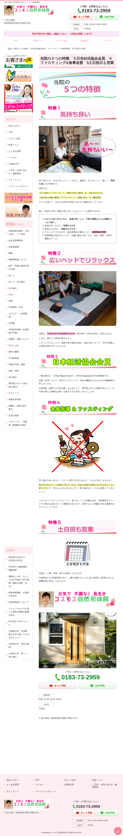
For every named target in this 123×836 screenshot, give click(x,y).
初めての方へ (15, 126)
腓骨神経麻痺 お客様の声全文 (19, 594)
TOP (16, 41)
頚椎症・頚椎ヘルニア (19, 339)
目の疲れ (13, 288)
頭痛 (11, 301)
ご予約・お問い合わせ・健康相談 (18, 172)
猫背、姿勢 (14, 371)
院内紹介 (84, 41)
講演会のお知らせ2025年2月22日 (17, 559)
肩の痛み (13, 377)
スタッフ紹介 (61, 41)
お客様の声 (14, 164)
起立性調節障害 (16, 240)
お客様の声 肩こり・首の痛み (19, 655)
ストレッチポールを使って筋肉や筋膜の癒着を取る (19, 611)
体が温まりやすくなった (19, 623)
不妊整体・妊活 (16, 307)
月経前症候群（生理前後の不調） (19, 331)
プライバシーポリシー (19, 186)
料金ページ (38, 41)
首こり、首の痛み (17, 282)
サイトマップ (15, 180)
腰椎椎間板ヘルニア (18, 259)
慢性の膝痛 (14, 352)
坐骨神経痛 (14, 247)
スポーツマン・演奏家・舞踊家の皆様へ (18, 423)
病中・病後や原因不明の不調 (19, 267)
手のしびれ (14, 345)
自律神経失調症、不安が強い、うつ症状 (19, 232)
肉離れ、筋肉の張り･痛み (18, 407)
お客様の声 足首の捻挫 (19, 645)
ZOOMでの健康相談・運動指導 (19, 568)
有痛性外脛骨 (15, 399)
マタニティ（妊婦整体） (18, 315)
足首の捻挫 (14, 415)
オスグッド (14, 393)
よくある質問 (15, 151)
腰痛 (11, 253)
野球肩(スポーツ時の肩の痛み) (18, 385)
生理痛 (12, 323)
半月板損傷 (14, 358)
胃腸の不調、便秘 (17, 364)
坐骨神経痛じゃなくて (19, 602)
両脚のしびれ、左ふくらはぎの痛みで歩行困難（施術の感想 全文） (19, 581)
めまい (12, 294)
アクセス (107, 41)
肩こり (12, 275)
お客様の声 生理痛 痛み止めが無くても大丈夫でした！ (19, 634)
